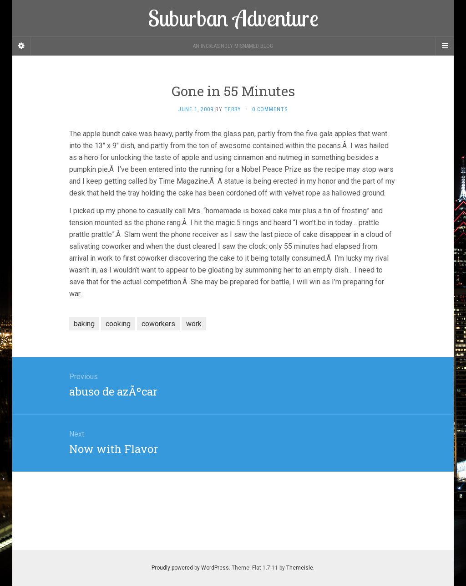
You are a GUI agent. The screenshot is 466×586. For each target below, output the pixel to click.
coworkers (158, 323)
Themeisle (299, 568)
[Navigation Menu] (445, 46)
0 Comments (270, 109)
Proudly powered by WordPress (190, 568)
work (194, 323)
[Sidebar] (21, 46)
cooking (118, 323)
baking (84, 323)
